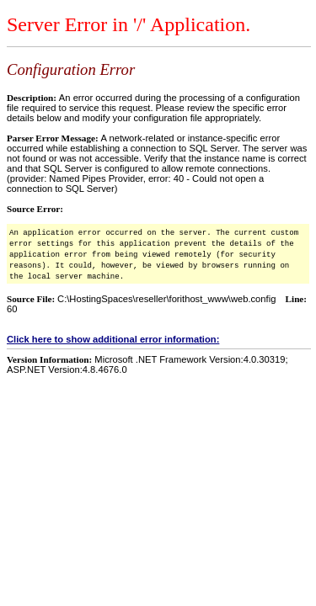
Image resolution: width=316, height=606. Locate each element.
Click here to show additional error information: (113, 339)
